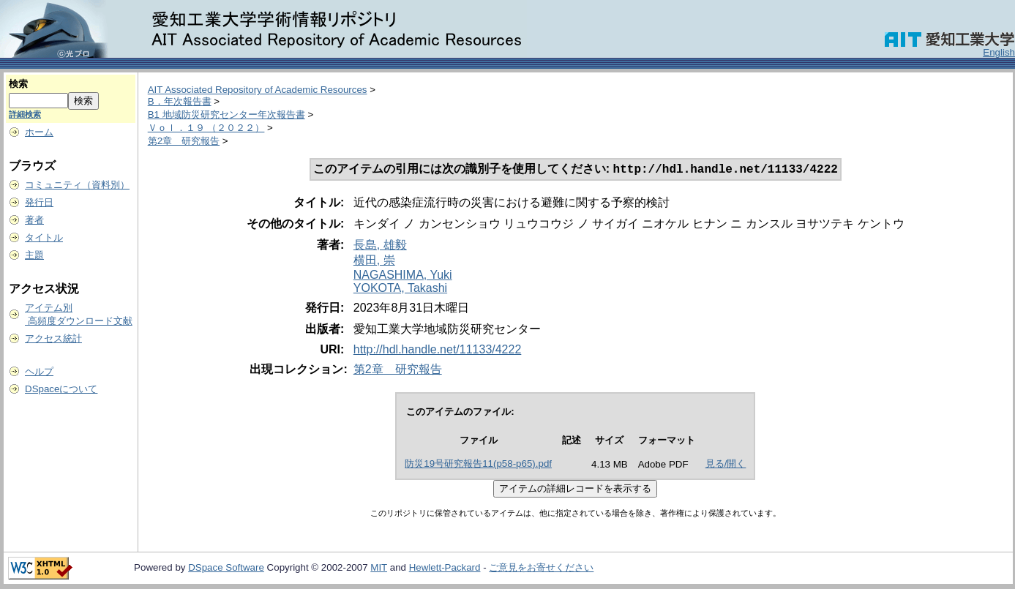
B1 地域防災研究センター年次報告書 (226, 114)
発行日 (39, 202)
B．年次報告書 (179, 101)
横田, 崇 (374, 261)
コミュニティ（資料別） (77, 184)
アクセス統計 (53, 338)
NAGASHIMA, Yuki (402, 276)
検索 (18, 83)
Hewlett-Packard (445, 568)
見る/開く (725, 464)
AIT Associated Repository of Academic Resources (257, 89)
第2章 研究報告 (184, 140)
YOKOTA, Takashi (400, 289)
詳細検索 (25, 114)
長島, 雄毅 (380, 246)
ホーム (39, 132)
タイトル (44, 237)
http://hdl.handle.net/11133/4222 (437, 351)
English (999, 52)
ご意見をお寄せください (541, 568)
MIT (378, 568)
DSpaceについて (61, 388)
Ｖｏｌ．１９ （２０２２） (206, 127)
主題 (34, 255)
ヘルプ (39, 371)
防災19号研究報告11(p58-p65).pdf (478, 464)
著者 (34, 219)
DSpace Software (226, 568)
